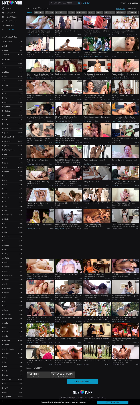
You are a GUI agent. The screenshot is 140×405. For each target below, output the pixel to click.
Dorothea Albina (89, 56)
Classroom (6, 288)
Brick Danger (31, 78)
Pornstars (10, 12)
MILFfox (51, 142)
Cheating (5, 271)
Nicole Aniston (31, 228)
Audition (5, 85)
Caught (5, 262)
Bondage (5, 176)
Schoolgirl (132, 12)
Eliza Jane (115, 35)
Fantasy (50, 12)
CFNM (4, 232)
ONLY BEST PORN (63, 375)
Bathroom (6, 115)
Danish (5, 375)
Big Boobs (6, 141)
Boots (4, 180)
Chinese (5, 280)
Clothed (5, 297)
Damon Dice (31, 321)
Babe (4, 102)
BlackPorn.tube (105, 99)
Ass (3, 81)
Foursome (110, 12)
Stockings (115, 99)
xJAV (80, 278)
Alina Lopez (39, 321)
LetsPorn (136, 35)
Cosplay (5, 323)
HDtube (51, 185)
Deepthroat (6, 379)
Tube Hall (38, 375)
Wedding (129, 35)
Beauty (5, 124)
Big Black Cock (8, 137)
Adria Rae (58, 185)
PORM (51, 207)
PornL (137, 56)
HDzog (80, 185)
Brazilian (5, 198)
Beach (4, 120)
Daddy (4, 371)
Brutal (4, 211)
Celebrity (6, 267)
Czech (4, 366)
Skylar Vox (58, 142)
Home (8, 8)
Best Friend (7, 128)
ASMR (4, 46)
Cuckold (5, 345)
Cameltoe (6, 237)
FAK (81, 121)
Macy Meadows (117, 121)
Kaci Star (86, 278)
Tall (120, 185)
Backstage (6, 111)
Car (3, 241)
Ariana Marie (59, 78)
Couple (5, 332)
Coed (4, 306)
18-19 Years (7, 42)
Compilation (7, 319)
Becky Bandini (59, 228)
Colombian (6, 314)
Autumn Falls (116, 321)
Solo (113, 207)
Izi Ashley (115, 300)
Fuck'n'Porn (135, 164)
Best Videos (11, 21)
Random (10, 25)
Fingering (95, 164)
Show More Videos (82, 381)
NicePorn (50, 278)
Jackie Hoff (115, 78)
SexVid (108, 78)
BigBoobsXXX (78, 142)
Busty (4, 228)
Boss (4, 189)
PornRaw (79, 228)
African (5, 50)
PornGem (107, 164)
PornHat (79, 99)
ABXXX (108, 185)
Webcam (86, 142)
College (5, 310)
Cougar (5, 327)
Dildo (4, 384)
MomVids (79, 321)
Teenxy (51, 164)
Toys (56, 207)
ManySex (136, 99)
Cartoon (5, 245)
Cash (4, 249)
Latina (57, 164)
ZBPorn (79, 78)
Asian (4, 76)
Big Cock (5, 146)
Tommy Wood (59, 121)
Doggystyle (6, 397)
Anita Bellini (30, 343)
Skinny (114, 56)
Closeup (5, 293)
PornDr (108, 228)
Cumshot (5, 353)
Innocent (39, 12)
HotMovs (107, 207)
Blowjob (5, 172)
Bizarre (5, 163)
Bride (4, 202)
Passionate (30, 300)
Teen (65, 78)
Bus (3, 224)
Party (113, 343)
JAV (63, 56)
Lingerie (114, 228)
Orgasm (57, 99)
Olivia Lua (122, 35)
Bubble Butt (7, 215)
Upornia (79, 56)
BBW (4, 94)
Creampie (6, 340)
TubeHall (79, 300)
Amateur (5, 55)
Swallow (95, 121)
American (6, 59)
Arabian (5, 72)
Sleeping (45, 35)
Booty (4, 185)
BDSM (4, 98)
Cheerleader (7, 275)
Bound (4, 193)
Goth (100, 12)
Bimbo (4, 159)
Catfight (5, 258)
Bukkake (5, 219)
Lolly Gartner (88, 121)
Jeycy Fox (115, 185)
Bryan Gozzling (124, 78)
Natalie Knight (31, 278)
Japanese (58, 56)
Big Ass (5, 133)
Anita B (37, 343)
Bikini (4, 154)
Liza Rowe (87, 78)
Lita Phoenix (30, 35)
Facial (28, 142)
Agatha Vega (31, 164)
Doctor (5, 392)
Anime (5, 68)
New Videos (11, 17)
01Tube (79, 35)
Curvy (4, 358)
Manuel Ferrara (125, 321)
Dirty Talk (6, 388)
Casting (5, 254)
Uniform (86, 321)
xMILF (51, 78)
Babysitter (6, 107)
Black (4, 167)
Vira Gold (38, 35)
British (5, 206)
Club (4, 301)
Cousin (5, 336)
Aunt (4, 89)
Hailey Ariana (98, 56)
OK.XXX (108, 35)
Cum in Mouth (8, 349)
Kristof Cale (87, 164)
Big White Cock (8, 150)
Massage (86, 185)
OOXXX (136, 228)
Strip (72, 12)
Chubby (5, 284)
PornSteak (50, 121)
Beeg (51, 228)
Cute (4, 362)
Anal (4, 63)
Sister (64, 142)
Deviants (107, 278)
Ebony (90, 99)
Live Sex (10, 29)
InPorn (51, 99)
